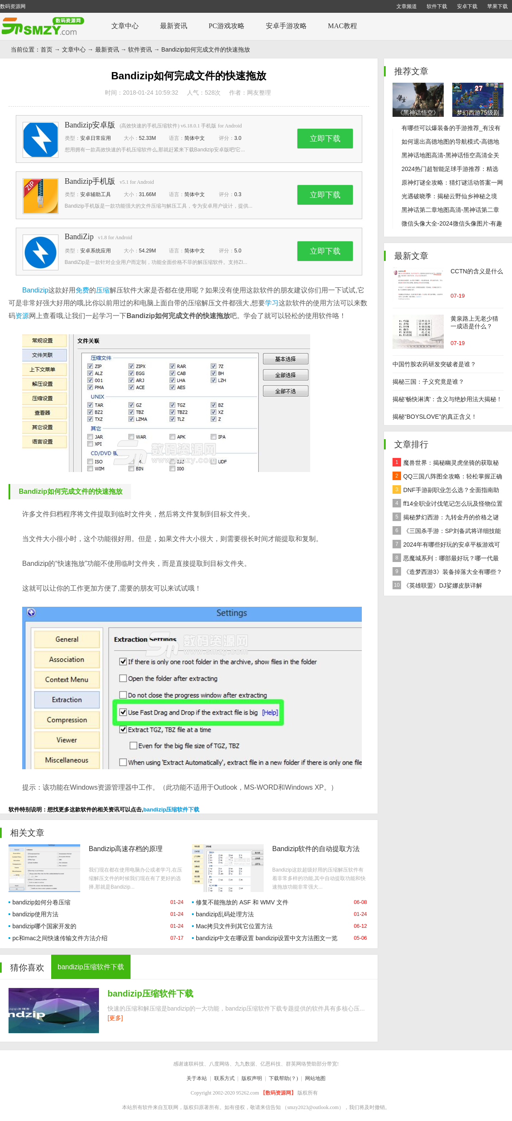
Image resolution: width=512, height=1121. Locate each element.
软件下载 (437, 6)
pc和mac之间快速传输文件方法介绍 (60, 938)
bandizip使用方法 (35, 914)
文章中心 (125, 25)
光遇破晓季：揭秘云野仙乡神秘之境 (449, 196)
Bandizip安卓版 (90, 125)
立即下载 (325, 138)
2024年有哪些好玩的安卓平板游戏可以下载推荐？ (446, 545)
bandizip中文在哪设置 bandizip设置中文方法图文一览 (266, 938)
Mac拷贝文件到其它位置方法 (234, 926)
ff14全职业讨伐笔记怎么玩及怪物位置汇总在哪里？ (448, 504)
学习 (272, 303)
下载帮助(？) (283, 1078)
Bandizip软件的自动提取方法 (316, 848)
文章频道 (406, 6)
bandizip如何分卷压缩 (41, 902)
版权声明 (251, 1078)
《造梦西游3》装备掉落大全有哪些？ (447, 571)
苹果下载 (497, 6)
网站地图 (315, 1078)
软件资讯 (140, 49)
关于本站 (196, 1078)
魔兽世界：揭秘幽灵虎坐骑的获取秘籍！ (446, 463)
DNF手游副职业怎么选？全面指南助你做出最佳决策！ (446, 491)
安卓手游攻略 (286, 25)
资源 (22, 315)
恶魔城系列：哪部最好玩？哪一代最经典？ (446, 559)
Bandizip (35, 290)
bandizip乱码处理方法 (225, 914)
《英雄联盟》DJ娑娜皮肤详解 (437, 585)
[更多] (115, 1017)
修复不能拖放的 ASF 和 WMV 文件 (242, 902)
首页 (46, 49)
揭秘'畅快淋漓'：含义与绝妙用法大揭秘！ (447, 399)
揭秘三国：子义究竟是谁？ (428, 381)
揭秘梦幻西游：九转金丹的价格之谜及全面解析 (446, 518)
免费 (82, 290)
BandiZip (79, 236)
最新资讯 (173, 25)
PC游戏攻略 (226, 25)
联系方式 (224, 1078)
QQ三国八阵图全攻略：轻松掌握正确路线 (447, 477)
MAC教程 (342, 25)
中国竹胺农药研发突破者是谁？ (434, 364)
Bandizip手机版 (90, 181)
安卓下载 (467, 6)
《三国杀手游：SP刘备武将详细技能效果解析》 (447, 532)
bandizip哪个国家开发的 (44, 926)
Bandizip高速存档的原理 (126, 848)
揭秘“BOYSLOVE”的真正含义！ (435, 416)
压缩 (103, 290)
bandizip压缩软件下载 (171, 809)
